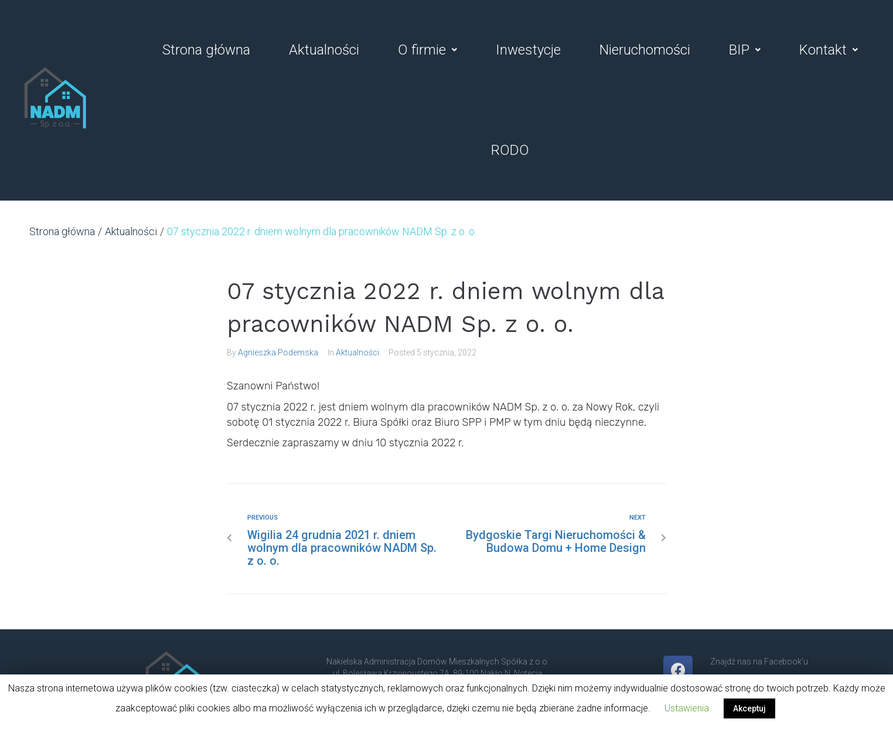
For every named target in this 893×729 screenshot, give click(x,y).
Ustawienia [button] (686, 708)
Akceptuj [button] (749, 708)
